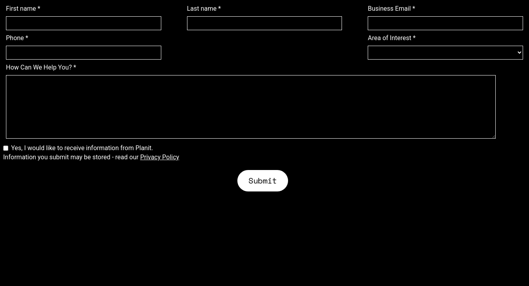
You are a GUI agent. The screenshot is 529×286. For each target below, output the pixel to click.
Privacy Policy (160, 157)
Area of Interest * (392, 38)
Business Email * (391, 9)
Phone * (17, 38)
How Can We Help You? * (41, 67)
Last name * (204, 9)
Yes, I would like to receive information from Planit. (82, 148)
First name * (23, 9)
